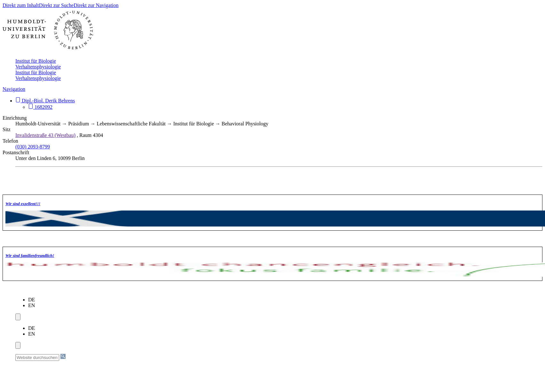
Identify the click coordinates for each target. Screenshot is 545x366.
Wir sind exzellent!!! (22, 204)
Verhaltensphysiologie (38, 66)
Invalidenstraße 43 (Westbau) (45, 135)
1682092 (40, 107)
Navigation (14, 89)
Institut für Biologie (35, 61)
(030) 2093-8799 (32, 146)
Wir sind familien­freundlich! (29, 255)
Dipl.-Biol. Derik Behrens (45, 100)
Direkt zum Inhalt (21, 5)
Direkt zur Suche (56, 5)
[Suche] (63, 356)
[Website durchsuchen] (37, 357)
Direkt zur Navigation (96, 5)
